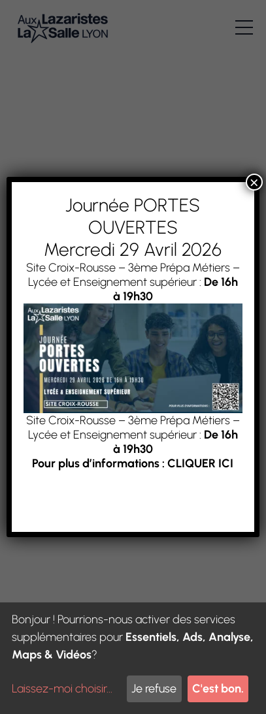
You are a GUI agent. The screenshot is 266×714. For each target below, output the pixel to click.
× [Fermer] (254, 182)
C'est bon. (218, 688)
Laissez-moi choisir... (62, 688)
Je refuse (153, 688)
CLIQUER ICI (201, 463)
